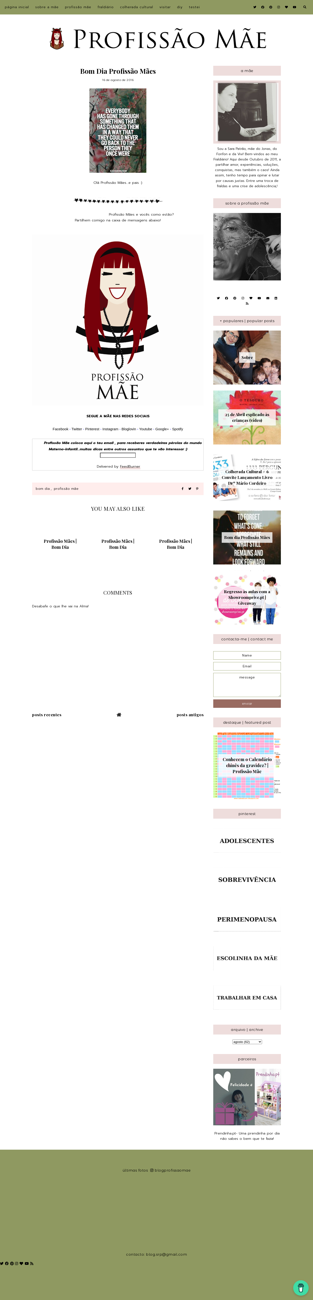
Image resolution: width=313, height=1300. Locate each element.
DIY (180, 7)
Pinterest (92, 429)
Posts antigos (190, 714)
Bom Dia (43, 488)
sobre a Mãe (47, 7)
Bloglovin (128, 429)
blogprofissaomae (170, 1170)
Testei (194, 7)
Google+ (162, 429)
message (247, 685)
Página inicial (17, 7)
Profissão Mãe (78, 7)
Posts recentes (46, 714)
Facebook (60, 429)
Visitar (165, 7)
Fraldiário (106, 7)
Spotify (177, 429)
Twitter (76, 429)
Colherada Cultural (136, 7)
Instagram (110, 429)
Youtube (145, 429)
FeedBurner (130, 466)
